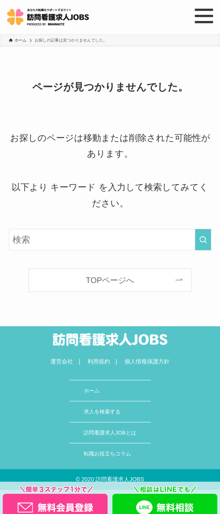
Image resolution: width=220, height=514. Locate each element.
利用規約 (98, 361)
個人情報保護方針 (147, 361)
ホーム (92, 391)
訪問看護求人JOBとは (110, 433)
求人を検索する (102, 412)
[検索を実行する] (203, 240)
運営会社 (61, 361)
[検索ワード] (110, 240)
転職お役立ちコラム (107, 454)
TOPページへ (110, 280)
